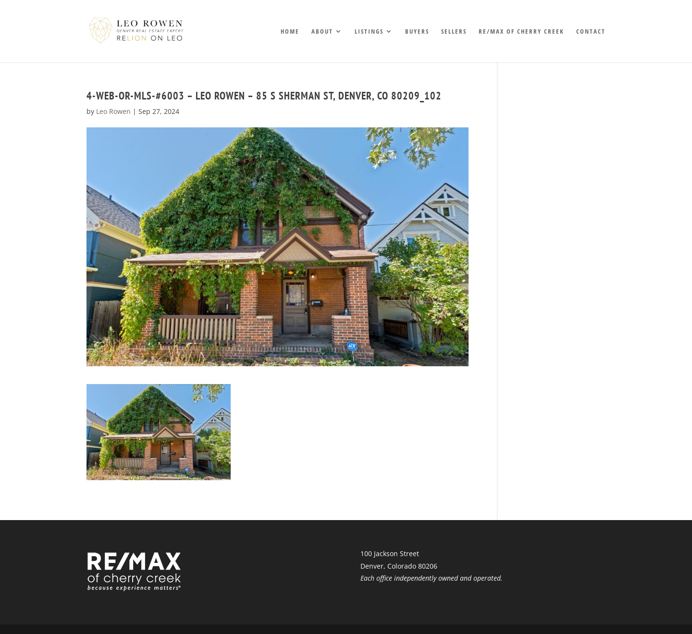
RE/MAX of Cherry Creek (521, 32)
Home (290, 32)
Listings (369, 32)
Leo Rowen (113, 111)
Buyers (417, 32)
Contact (591, 32)
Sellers (454, 32)
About (322, 32)
